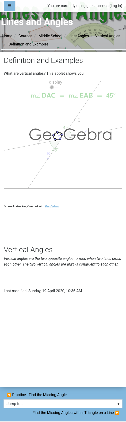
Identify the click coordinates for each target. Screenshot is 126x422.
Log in (116, 6)
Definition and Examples (28, 44)
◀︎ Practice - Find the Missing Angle (37, 395)
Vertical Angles (107, 36)
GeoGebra (52, 206)
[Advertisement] (63, 346)
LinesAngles (79, 36)
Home (7, 36)
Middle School (50, 36)
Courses (25, 36)
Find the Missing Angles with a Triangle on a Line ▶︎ (75, 412)
